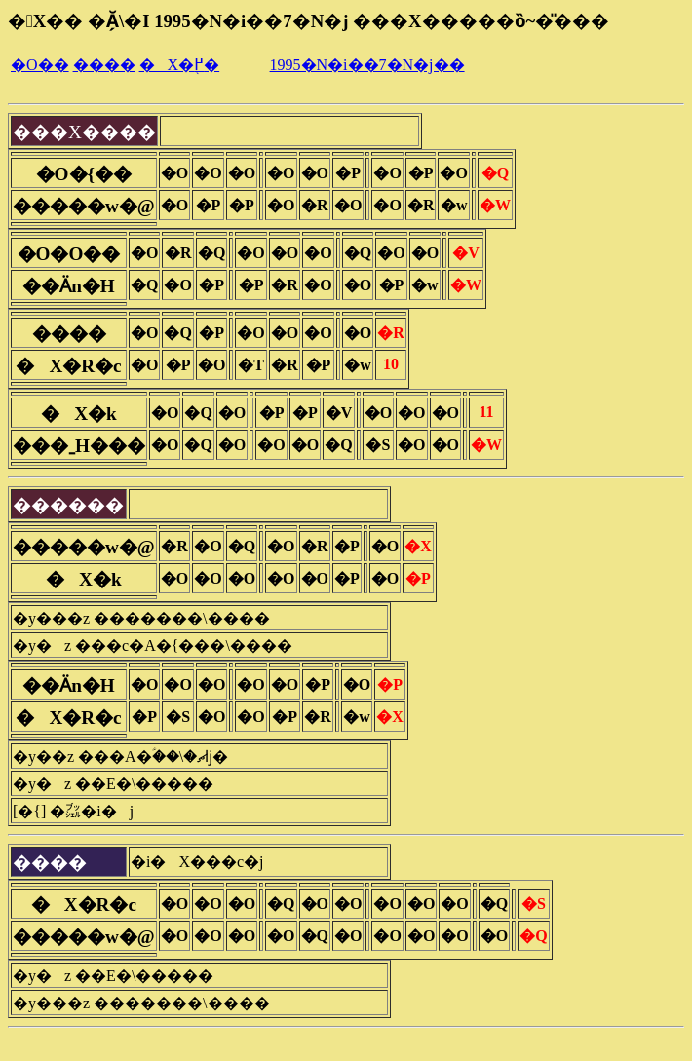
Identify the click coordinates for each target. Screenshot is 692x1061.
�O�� (40, 65)
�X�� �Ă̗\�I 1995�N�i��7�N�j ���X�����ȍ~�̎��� (308, 21)
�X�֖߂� (179, 65)
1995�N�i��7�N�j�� (367, 65)
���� (104, 65)
